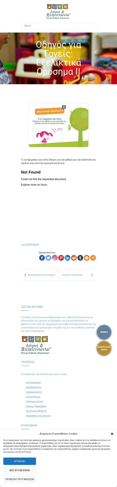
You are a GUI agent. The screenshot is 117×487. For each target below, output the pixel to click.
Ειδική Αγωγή (33, 396)
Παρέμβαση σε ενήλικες (38, 415)
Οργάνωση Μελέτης (36, 411)
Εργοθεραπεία (33, 382)
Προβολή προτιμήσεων (19, 479)
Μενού (60, 25)
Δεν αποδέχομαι (19, 470)
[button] (112, 433)
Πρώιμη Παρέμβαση (36, 406)
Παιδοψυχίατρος (35, 401)
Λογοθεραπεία (33, 387)
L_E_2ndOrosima (30, 244)
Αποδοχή (19, 461)
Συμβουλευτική (34, 392)
